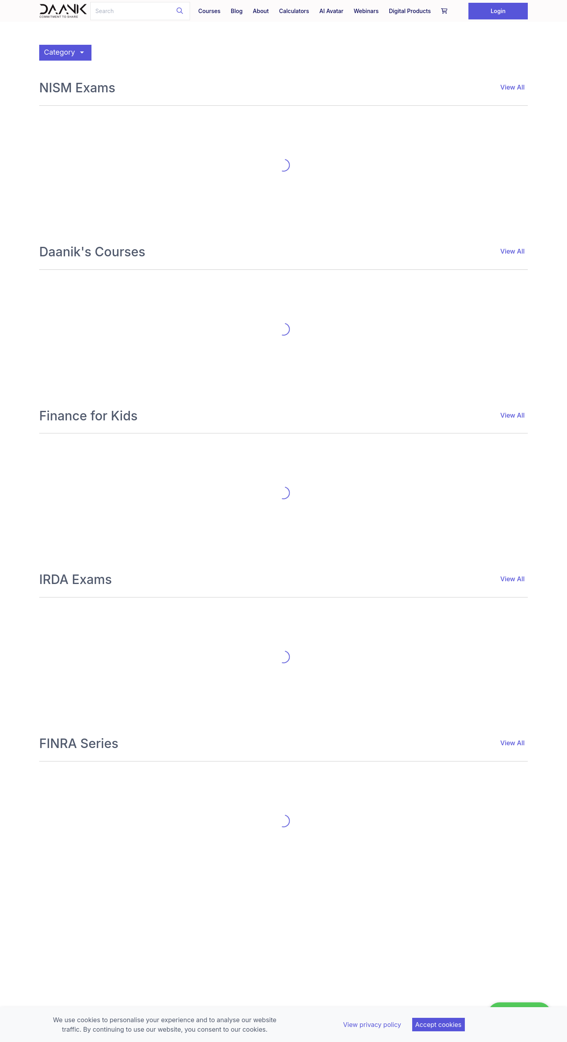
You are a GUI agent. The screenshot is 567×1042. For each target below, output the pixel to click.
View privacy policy (372, 1025)
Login (498, 11)
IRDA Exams (75, 579)
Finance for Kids (88, 416)
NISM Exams (77, 87)
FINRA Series (78, 743)
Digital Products (410, 11)
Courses (209, 11)
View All (512, 87)
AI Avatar (332, 11)
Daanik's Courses (92, 252)
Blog (237, 11)
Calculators (294, 11)
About (261, 11)
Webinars (366, 11)
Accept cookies (438, 1025)
